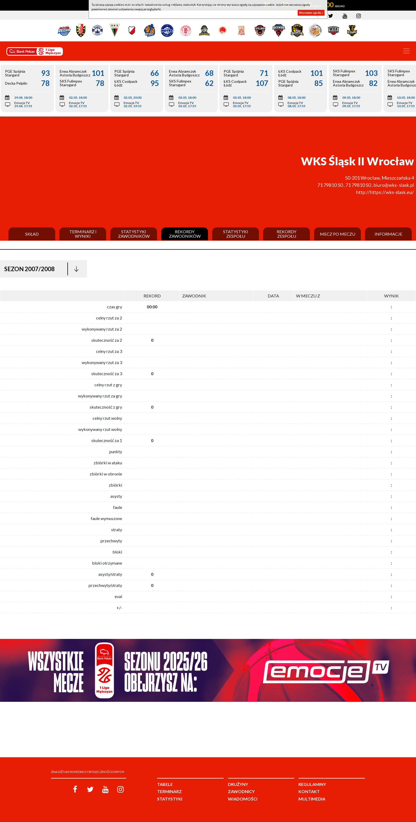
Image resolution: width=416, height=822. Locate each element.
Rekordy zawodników (185, 234)
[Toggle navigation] (406, 51)
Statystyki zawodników (134, 234)
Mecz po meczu (337, 234)
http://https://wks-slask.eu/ (385, 192)
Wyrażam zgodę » (311, 12)
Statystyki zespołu (235, 234)
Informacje (388, 234)
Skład (32, 234)
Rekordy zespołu (286, 234)
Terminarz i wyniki (83, 234)
